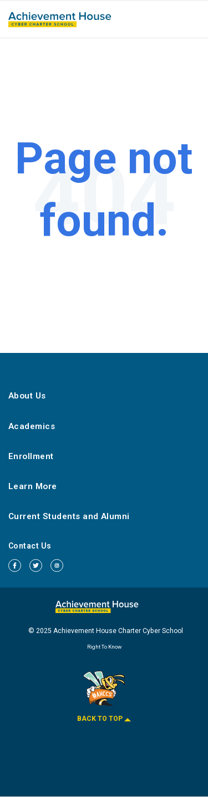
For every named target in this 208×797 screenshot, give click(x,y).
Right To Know (104, 647)
